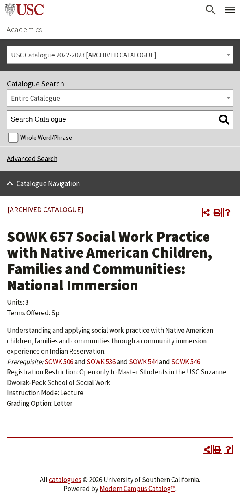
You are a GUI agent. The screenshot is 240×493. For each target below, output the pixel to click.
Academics (24, 29)
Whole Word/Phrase (46, 137)
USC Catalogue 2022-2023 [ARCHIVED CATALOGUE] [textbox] (84, 55)
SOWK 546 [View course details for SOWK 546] (185, 361)
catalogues (65, 479)
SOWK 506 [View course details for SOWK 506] (58, 361)
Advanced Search (32, 158)
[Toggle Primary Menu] (230, 10)
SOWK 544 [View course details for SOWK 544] (143, 361)
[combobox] (120, 55)
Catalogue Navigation (48, 183)
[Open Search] (210, 10)
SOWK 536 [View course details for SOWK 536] (101, 361)
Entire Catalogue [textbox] (35, 98)
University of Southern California (24, 9)
